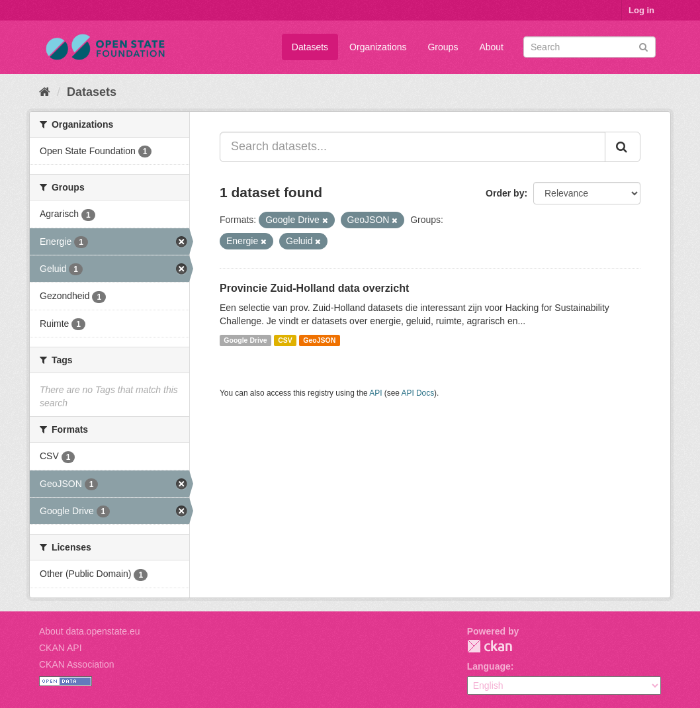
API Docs (418, 393)
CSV (285, 340)
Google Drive (245, 340)
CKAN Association (76, 664)
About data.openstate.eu (89, 631)
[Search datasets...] (412, 147)
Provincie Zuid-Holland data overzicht (314, 288)
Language (489, 666)
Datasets (310, 47)
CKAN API (60, 647)
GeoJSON (319, 340)
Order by (505, 193)
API (375, 393)
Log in (641, 10)
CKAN (489, 646)
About (491, 47)
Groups (442, 47)
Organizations (377, 47)
